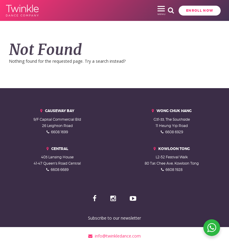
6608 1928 (173, 169)
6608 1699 (59, 132)
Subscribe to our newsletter (114, 218)
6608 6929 (174, 132)
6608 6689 (60, 169)
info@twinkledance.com (114, 236)
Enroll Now (170, 10)
